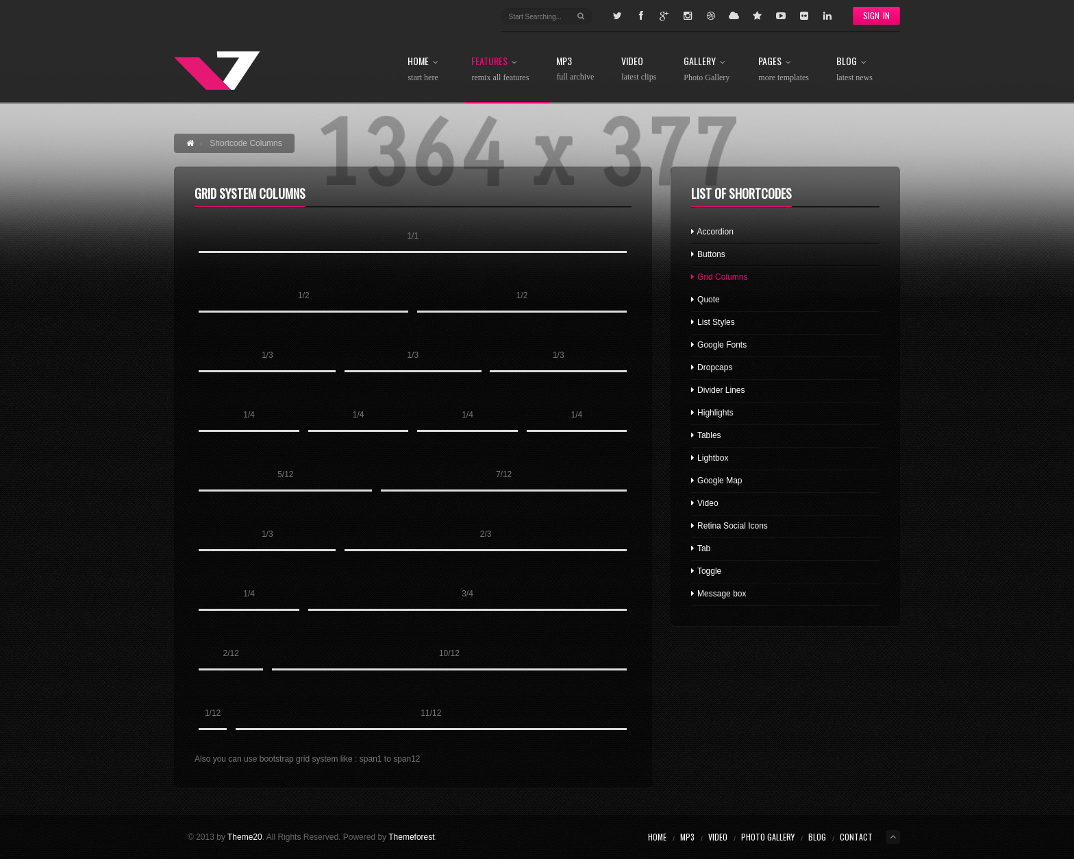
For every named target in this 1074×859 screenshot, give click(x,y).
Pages (783, 69)
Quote (705, 299)
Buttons (708, 254)
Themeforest (411, 837)
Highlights (712, 413)
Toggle (706, 571)
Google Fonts (719, 345)
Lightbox (710, 458)
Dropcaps (712, 367)
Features (500, 69)
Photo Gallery (768, 837)
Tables (706, 435)
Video (638, 69)
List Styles (713, 322)
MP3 (575, 69)
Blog (854, 69)
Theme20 (244, 837)
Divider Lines (718, 390)
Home (426, 69)
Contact (856, 837)
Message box (719, 593)
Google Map (716, 480)
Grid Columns (719, 277)
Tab (700, 548)
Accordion (712, 232)
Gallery (707, 69)
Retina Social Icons (729, 526)
